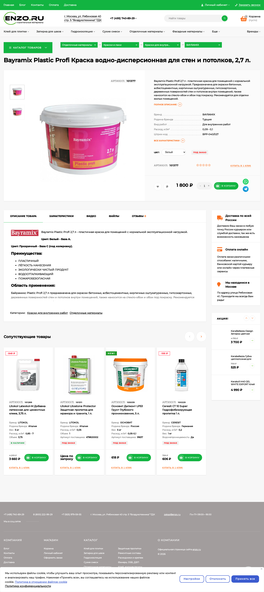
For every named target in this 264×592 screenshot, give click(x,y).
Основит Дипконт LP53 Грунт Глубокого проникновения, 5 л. (127, 409)
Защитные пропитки (129, 548)
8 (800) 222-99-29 (42, 514)
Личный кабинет (53, 553)
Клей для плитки (93, 548)
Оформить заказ (53, 557)
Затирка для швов (94, 553)
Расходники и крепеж (130, 557)
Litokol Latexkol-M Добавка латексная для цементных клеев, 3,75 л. (27, 409)
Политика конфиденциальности (28, 586)
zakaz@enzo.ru (172, 514)
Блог (22, 5)
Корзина (48, 548)
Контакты (37, 5)
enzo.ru (197, 549)
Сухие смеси (91, 562)
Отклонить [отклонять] (218, 578)
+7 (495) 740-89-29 (122, 18)
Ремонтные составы (129, 553)
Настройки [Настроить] (192, 578)
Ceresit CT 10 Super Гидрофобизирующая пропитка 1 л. (177, 409)
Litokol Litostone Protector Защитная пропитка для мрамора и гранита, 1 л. (78, 409)
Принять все (245, 578)
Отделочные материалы (86, 313)
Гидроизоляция (93, 557)
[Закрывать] (261, 569)
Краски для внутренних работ (47, 313)
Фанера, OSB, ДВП (128, 562)
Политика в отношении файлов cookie (41, 582)
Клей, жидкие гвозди (130, 566)
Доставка (70, 5)
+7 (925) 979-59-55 (71, 514)
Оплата (54, 5)
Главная (8, 5)
